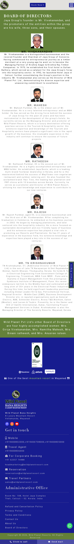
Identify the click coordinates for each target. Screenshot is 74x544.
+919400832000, (15, 442)
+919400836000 (14, 451)
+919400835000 (54, 442)
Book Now (38, 5)
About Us (10, 523)
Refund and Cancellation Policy (24, 506)
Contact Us (11, 519)
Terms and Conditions (18, 515)
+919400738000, (35, 442)
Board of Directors (16, 527)
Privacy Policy (14, 511)
